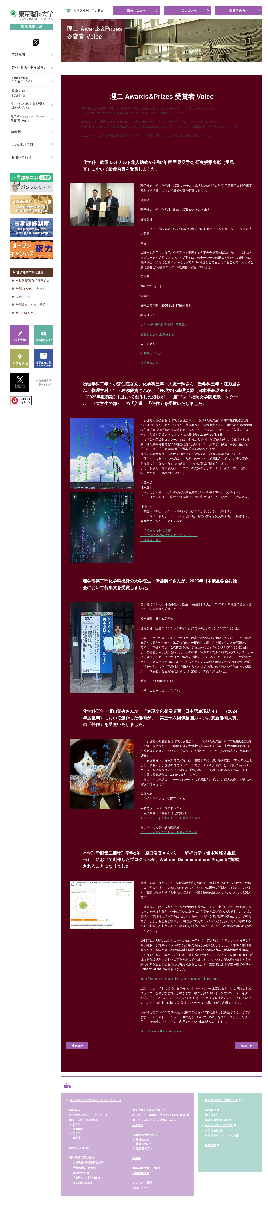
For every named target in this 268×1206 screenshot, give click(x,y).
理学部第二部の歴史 (81, 1157)
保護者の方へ (144, 1148)
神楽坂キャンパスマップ (220, 1135)
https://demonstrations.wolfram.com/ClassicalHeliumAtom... (179, 978)
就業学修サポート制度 (146, 1168)
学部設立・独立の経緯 (86, 1177)
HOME (65, 68)
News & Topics (79, 1147)
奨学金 (209, 1115)
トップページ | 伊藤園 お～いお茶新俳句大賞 (170, 818)
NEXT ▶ (246, 1045)
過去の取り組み (82, 1183)
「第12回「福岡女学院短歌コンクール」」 (169, 535)
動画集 (136, 1158)
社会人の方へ (144, 1143)
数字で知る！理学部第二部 (149, 1110)
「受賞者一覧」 (150, 540)
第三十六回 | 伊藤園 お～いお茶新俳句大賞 (168, 832)
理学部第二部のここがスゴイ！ (88, 1115)
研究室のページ (150, 353)
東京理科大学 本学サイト (221, 1100)
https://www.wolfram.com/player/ (161, 1031)
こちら (168, 690)
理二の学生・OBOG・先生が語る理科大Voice (160, 1115)
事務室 (77, 1137)
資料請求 (210, 1145)
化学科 (77, 1133)
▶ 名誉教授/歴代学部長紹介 (31, 280)
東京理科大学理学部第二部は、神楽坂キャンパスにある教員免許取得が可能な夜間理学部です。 (212, 2)
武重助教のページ (152, 363)
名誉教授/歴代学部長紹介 (88, 1162)
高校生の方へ (144, 1139)
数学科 (77, 1124)
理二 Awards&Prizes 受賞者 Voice (154, 1120)
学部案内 (74, 1110)
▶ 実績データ (21, 297)
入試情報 (137, 1125)
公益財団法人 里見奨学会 (157, 334)
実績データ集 (81, 1172)
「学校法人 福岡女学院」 (157, 530)
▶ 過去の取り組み (24, 313)
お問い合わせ (140, 1188)
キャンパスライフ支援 (219, 1125)
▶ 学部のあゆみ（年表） (29, 288)
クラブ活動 (212, 1130)
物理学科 (78, 1129)
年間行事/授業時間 (216, 1120)
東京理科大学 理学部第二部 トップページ (95, 1100)
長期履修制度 (140, 1173)
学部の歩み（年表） (85, 1167)
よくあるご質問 (142, 1182)
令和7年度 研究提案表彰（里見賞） (164, 324)
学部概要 (210, 1110)
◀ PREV (77, 1045)
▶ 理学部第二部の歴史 (28, 272)
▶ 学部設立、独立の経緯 (29, 304)
